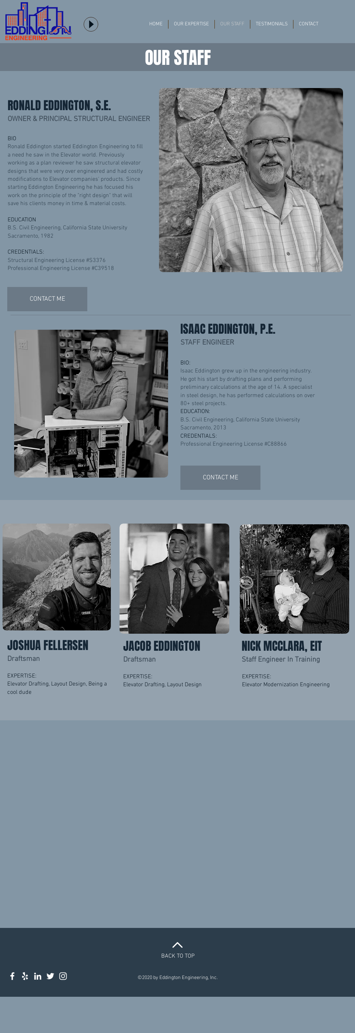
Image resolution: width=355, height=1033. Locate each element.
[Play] (91, 24)
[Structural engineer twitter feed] (50, 976)
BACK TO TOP (178, 956)
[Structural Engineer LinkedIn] (38, 976)
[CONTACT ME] (47, 299)
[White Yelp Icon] (25, 976)
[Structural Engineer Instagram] (63, 976)
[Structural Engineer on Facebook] (12, 976)
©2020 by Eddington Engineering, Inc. (178, 978)
